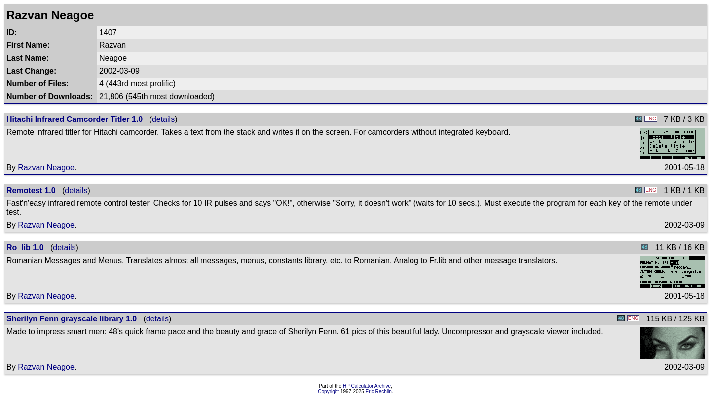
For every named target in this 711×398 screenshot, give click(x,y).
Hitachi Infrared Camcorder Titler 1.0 (74, 119)
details (163, 119)
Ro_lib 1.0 (25, 247)
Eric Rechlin (379, 391)
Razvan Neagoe (46, 167)
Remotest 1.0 (31, 190)
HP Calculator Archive (367, 386)
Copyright (328, 391)
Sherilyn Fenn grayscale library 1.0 (71, 319)
